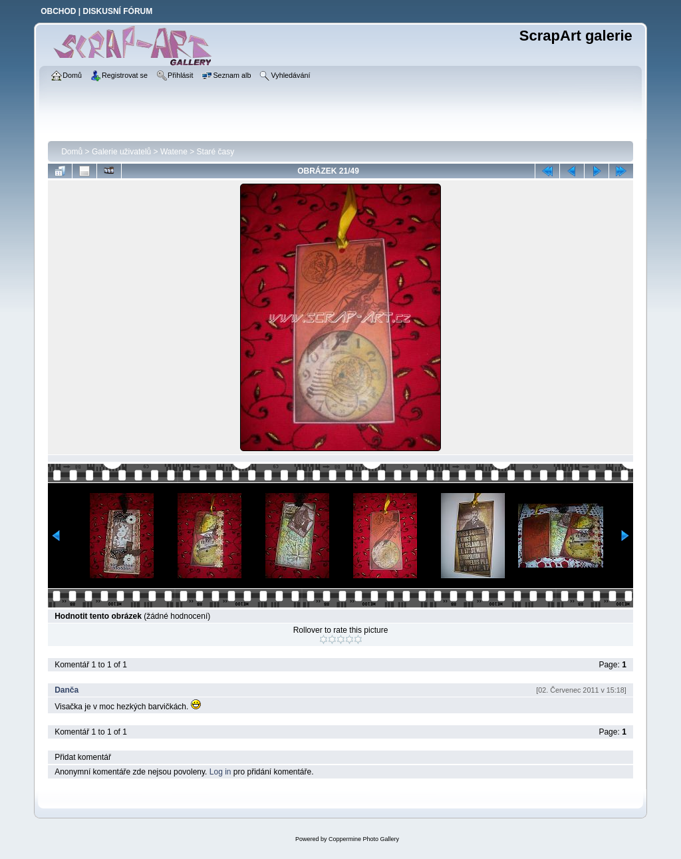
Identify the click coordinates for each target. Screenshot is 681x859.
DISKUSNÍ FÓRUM (118, 11)
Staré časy (216, 151)
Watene (174, 151)
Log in (220, 771)
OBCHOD (58, 11)
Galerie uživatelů (121, 151)
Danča (66, 690)
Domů (71, 151)
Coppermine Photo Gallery (364, 839)
